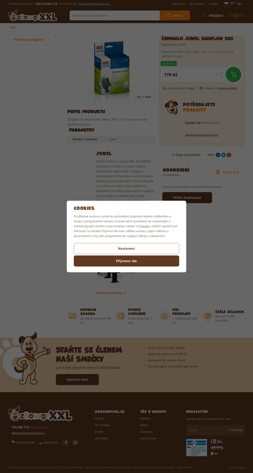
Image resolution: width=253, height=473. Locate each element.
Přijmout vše (126, 261)
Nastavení (126, 248)
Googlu (145, 226)
